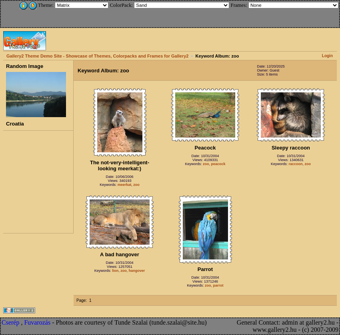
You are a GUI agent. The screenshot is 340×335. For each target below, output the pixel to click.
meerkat (125, 185)
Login (327, 56)
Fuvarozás (37, 322)
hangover (137, 271)
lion (115, 271)
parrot (218, 285)
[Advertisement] (55, 13)
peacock (218, 164)
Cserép (10, 322)
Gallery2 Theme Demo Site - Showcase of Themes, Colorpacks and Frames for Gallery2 (97, 56)
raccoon (296, 164)
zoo (136, 185)
